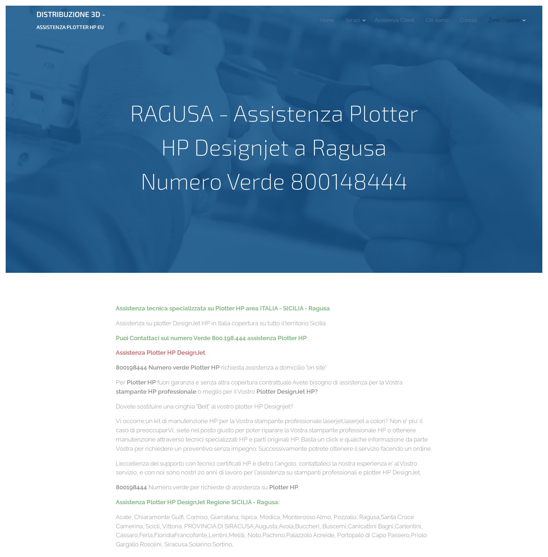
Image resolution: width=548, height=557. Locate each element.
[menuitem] (310, 20)
